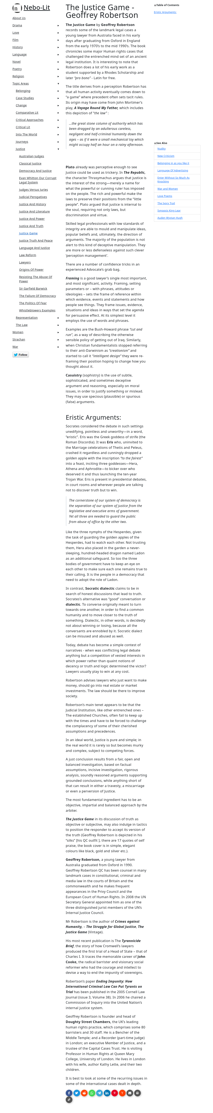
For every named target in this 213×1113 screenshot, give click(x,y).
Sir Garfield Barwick (33, 288)
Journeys (22, 142)
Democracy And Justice (35, 171)
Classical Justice (30, 163)
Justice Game (28, 233)
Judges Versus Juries (33, 190)
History (17, 47)
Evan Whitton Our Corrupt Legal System (37, 180)
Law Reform (27, 255)
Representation (27, 318)
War (15, 347)
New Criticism (165, 156)
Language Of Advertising (172, 170)
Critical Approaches (29, 120)
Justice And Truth (31, 226)
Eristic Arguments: (165, 12)
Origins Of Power (31, 270)
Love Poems (164, 196)
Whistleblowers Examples (37, 310)
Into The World (26, 134)
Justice (20, 149)
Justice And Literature (34, 211)
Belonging (23, 91)
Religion (18, 76)
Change (21, 105)
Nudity (161, 148)
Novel (16, 62)
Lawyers (25, 262)
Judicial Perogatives (33, 197)
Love (15, 32)
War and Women (167, 189)
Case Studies (25, 98)
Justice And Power (32, 219)
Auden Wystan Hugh (170, 218)
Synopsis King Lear (169, 210)
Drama (17, 25)
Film (15, 40)
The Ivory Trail (166, 203)
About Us (19, 18)
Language (19, 54)
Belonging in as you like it (173, 163)
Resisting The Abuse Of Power (35, 279)
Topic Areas (20, 83)
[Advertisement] (177, 79)
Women (18, 332)
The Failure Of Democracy (37, 296)
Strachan (18, 339)
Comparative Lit (27, 112)
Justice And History (32, 204)
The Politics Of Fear (33, 303)
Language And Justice (34, 248)
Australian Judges (31, 156)
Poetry (17, 69)
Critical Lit (23, 127)
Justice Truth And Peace (36, 240)
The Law (21, 325)
